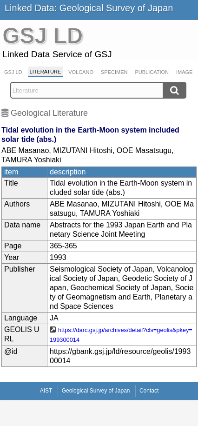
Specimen (114, 72)
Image (184, 72)
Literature (45, 71)
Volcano (80, 72)
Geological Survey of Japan (96, 390)
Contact (148, 390)
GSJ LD (13, 72)
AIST (46, 390)
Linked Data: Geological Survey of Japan (89, 8)
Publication (152, 72)
